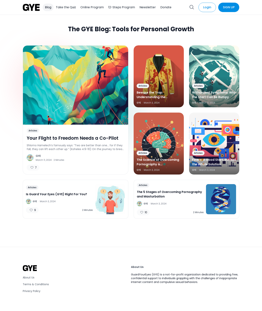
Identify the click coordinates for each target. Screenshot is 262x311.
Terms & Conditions (36, 284)
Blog (48, 7)
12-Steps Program (121, 7)
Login (207, 7)
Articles (33, 130)
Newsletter (147, 7)
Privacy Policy (31, 291)
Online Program (92, 7)
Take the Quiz (66, 7)
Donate (165, 7)
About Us (28, 277)
